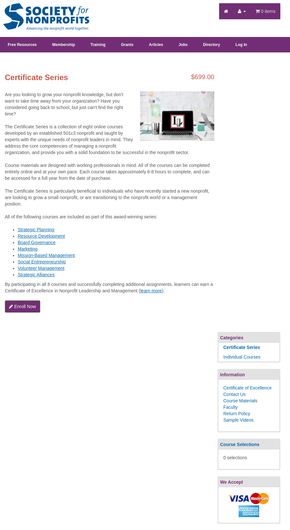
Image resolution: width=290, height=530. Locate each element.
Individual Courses (241, 357)
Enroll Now (22, 306)
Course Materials (240, 400)
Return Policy (236, 413)
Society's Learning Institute (42, 11)
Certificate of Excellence (247, 387)
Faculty (230, 407)
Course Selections (239, 444)
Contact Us (234, 394)
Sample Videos (238, 420)
